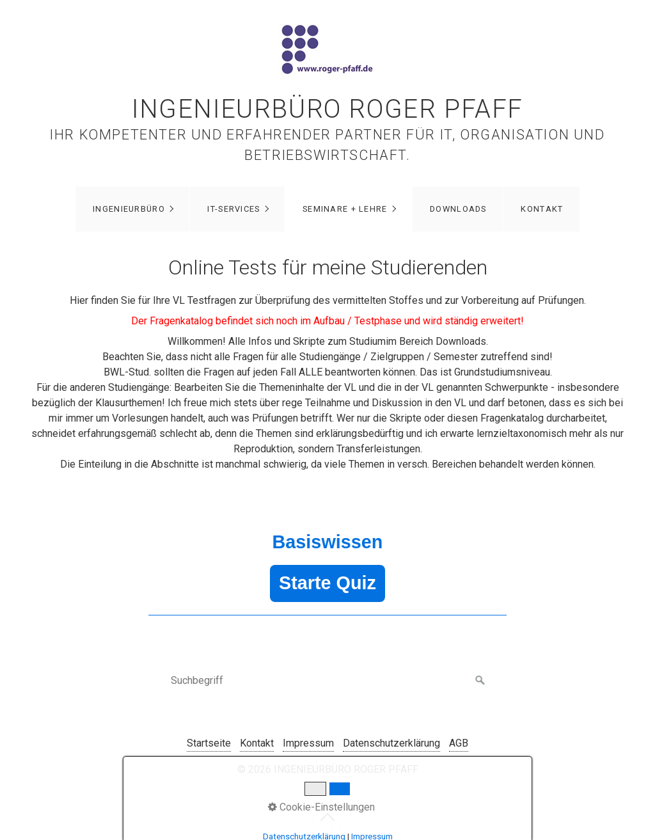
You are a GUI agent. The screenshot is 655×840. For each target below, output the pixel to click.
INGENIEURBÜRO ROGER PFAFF (327, 109)
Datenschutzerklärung (391, 743)
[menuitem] (132, 209)
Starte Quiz (327, 583)
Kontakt (542, 209)
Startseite (209, 743)
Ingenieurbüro (129, 209)
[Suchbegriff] (327, 681)
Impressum (308, 743)
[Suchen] (480, 681)
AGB (458, 743)
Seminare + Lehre (345, 209)
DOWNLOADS (458, 209)
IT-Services (233, 209)
